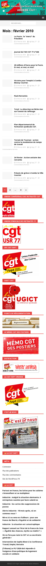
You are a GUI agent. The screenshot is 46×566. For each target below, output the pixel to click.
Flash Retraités (20, 96)
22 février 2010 (21, 114)
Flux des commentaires (11, 475)
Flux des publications (10, 471)
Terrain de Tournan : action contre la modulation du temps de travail (28, 142)
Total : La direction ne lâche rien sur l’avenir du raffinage (28, 110)
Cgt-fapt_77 (32, 41)
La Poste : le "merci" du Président (24, 37)
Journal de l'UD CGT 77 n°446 (26, 52)
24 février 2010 (21, 99)
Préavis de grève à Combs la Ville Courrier (28, 174)
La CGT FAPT (12, 453)
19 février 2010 (21, 130)
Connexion (6, 467)
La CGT (10, 485)
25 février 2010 (21, 70)
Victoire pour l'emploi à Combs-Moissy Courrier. (28, 81)
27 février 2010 (21, 41)
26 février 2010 (21, 55)
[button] (42, 17)
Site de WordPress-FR (11, 479)
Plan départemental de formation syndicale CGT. (25, 125)
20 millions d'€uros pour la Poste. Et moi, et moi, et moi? (28, 66)
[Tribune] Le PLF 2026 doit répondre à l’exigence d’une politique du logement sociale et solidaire (19, 551)
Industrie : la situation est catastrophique (21, 524)
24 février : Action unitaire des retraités (27, 158)
